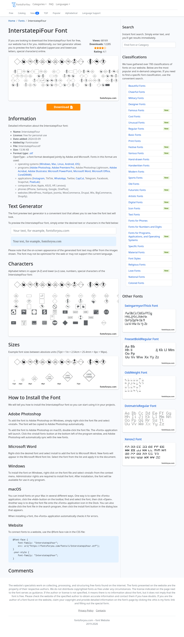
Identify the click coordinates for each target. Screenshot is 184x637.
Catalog (21, 13)
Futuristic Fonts (137, 190)
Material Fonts (137, 252)
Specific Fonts (136, 246)
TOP (46, 13)
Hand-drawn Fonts (139, 159)
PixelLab (34, 182)
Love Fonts (135, 270)
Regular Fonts (136, 128)
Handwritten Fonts (139, 165)
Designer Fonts (137, 104)
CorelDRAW (24, 174)
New (34, 13)
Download (63, 107)
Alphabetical (71, 13)
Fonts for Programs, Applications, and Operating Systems (144, 236)
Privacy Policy (85, 610)
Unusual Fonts (137, 122)
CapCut (80, 178)
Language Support (91, 13)
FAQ (51, 4)
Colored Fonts (136, 283)
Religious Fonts (137, 264)
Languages (62, 4)
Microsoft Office (101, 171)
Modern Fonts (136, 171)
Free (11, 13)
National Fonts (137, 277)
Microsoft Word (82, 171)
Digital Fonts (136, 202)
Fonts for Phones (138, 220)
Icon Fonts (134, 208)
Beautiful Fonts (137, 85)
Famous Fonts (136, 110)
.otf (31, 153)
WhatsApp (60, 178)
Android (69, 164)
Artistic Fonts (136, 196)
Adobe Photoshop (40, 167)
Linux (60, 164)
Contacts (101, 610)
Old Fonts (134, 184)
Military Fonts (136, 98)
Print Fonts (135, 141)
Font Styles (135, 258)
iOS (77, 164)
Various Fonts (136, 153)
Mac (54, 164)
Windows (45, 164)
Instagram (39, 178)
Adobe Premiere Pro (63, 167)
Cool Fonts (134, 116)
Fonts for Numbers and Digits (145, 226)
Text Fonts (134, 214)
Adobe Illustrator (37, 171)
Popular (56, 13)
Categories (39, 4)
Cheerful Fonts (137, 92)
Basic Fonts (135, 134)
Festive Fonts (136, 147)
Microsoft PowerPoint (60, 171)
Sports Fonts (136, 177)
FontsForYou (20, 4)
